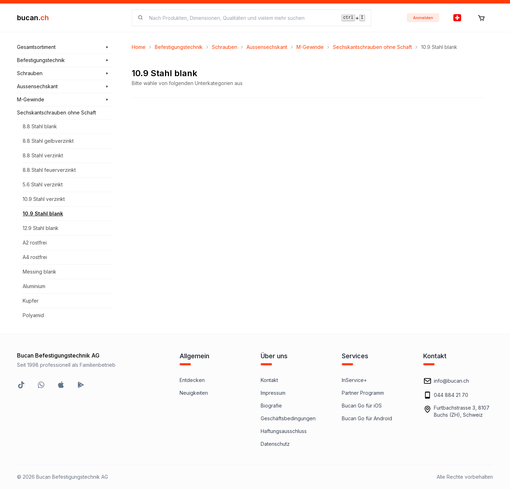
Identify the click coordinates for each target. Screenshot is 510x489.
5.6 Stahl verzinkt (43, 184)
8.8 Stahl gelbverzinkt (48, 141)
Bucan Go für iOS (362, 406)
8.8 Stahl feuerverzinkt (49, 170)
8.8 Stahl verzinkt (43, 155)
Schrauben (224, 47)
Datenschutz (275, 444)
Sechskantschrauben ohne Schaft (372, 47)
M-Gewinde (310, 47)
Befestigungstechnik (179, 47)
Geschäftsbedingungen (288, 418)
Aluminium (34, 286)
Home (139, 47)
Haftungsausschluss (284, 431)
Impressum (273, 393)
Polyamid (33, 315)
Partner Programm (363, 393)
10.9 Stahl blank (43, 213)
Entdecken (192, 380)
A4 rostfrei (35, 257)
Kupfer (31, 301)
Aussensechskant (266, 47)
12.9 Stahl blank (40, 228)
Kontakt (269, 380)
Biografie (271, 406)
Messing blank (39, 272)
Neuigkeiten (194, 393)
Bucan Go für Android (367, 418)
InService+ (354, 380)
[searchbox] (241, 18)
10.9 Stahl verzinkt (44, 199)
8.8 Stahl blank (40, 126)
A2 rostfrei (35, 243)
